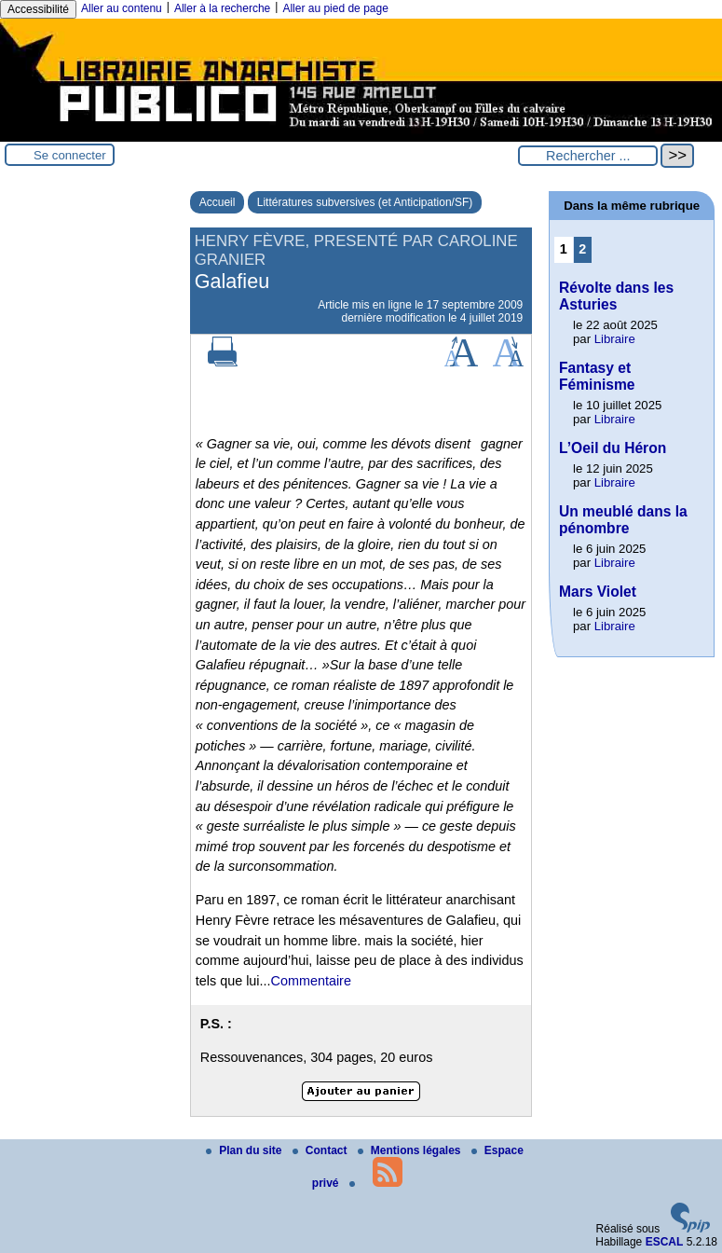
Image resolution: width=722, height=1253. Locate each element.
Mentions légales (411, 1150)
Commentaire (311, 980)
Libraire (614, 339)
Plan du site (245, 1150)
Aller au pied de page (335, 8)
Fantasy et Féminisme (596, 376)
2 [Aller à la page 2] (582, 248)
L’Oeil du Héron (612, 448)
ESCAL (665, 1241)
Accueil (217, 202)
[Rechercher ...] (588, 155)
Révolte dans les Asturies (616, 296)
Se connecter (70, 155)
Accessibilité (38, 9)
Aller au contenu (121, 8)
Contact (321, 1150)
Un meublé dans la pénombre (623, 519)
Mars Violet (597, 591)
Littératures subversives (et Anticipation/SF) (364, 202)
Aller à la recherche (222, 8)
